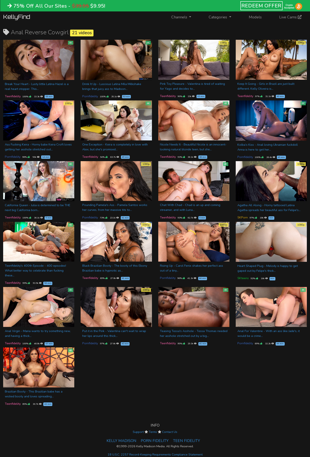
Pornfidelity (90, 96)
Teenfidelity (13, 96)
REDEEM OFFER (261, 5)
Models (255, 17)
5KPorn (242, 217)
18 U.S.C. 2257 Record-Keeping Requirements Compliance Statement (155, 454)
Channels (183, 17)
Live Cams (290, 17)
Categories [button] (218, 17)
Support (138, 432)
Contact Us (169, 432)
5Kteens (243, 278)
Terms (153, 432)
